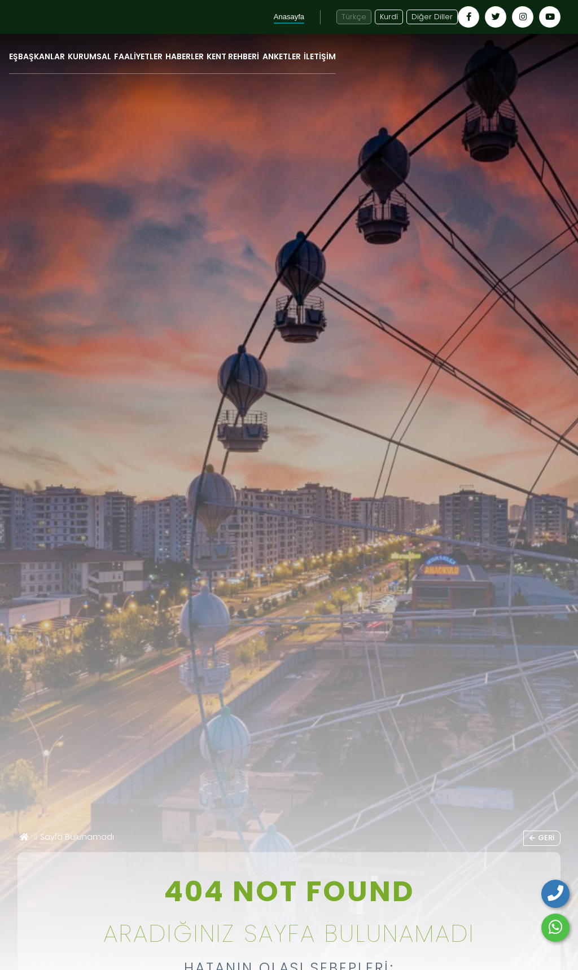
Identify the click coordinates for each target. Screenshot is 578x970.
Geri (541, 837)
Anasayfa (289, 16)
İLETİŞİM (320, 56)
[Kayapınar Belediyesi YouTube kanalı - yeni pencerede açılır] (550, 17)
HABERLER (184, 56)
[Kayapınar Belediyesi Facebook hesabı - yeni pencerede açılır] (468, 17)
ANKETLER (281, 56)
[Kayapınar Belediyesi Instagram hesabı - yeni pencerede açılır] (522, 17)
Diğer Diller (432, 16)
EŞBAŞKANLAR (37, 56)
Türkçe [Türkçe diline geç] (353, 16)
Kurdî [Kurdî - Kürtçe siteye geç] (389, 16)
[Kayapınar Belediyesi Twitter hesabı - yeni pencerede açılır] (495, 17)
